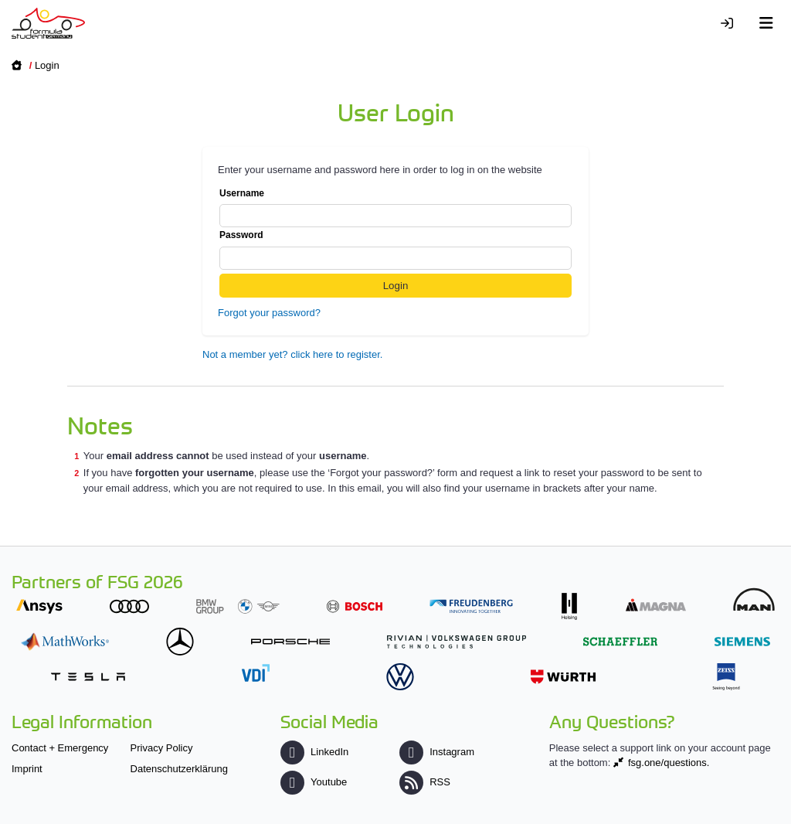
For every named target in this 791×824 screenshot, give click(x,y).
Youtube (313, 782)
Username (395, 208)
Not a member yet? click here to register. (292, 354)
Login (47, 65)
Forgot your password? (269, 312)
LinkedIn (314, 752)
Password (395, 250)
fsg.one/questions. (669, 762)
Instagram (436, 752)
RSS (424, 782)
